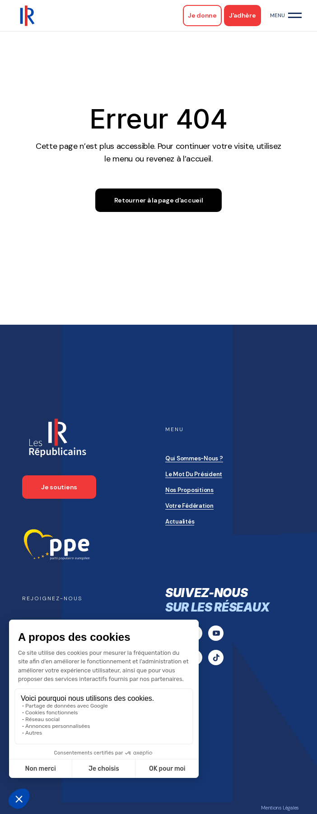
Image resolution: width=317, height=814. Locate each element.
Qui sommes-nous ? (194, 458)
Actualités (179, 521)
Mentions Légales (280, 808)
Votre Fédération (189, 506)
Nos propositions (189, 490)
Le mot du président (193, 474)
